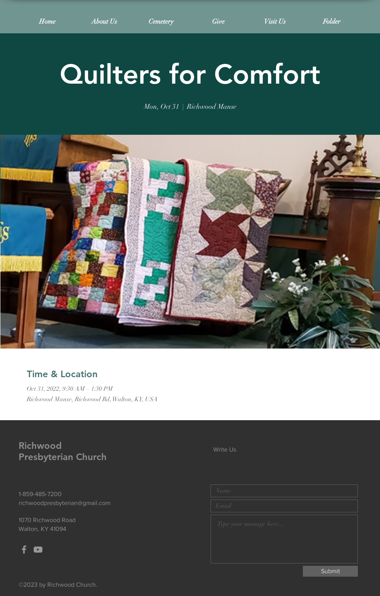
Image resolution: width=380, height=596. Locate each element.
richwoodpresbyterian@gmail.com (65, 503)
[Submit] (330, 571)
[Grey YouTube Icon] (38, 549)
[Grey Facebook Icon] (24, 549)
